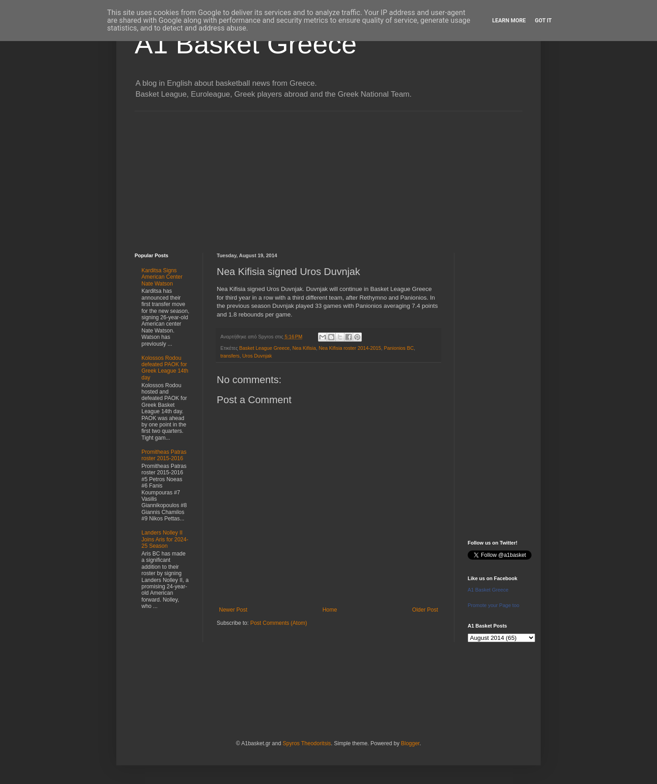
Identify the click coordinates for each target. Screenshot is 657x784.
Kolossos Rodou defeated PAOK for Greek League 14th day (164, 368)
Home (330, 610)
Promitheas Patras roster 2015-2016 (164, 455)
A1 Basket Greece (246, 44)
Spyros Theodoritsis (306, 743)
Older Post (425, 610)
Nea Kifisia (304, 348)
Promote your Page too (493, 605)
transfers (230, 355)
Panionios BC (398, 348)
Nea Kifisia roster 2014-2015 (349, 348)
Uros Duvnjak (257, 355)
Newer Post (233, 610)
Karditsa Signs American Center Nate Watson (161, 277)
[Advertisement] (328, 175)
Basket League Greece (264, 348)
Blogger (410, 743)
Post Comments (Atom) (278, 623)
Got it (543, 20)
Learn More (509, 20)
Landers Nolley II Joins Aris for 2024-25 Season (164, 539)
